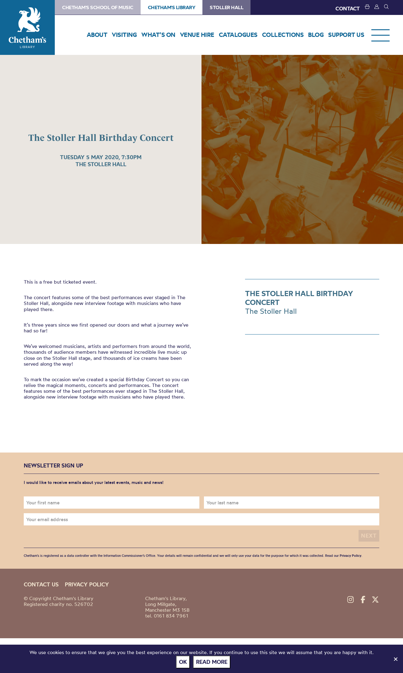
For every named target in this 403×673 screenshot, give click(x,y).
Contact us (41, 584)
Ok (183, 661)
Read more (211, 661)
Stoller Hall (226, 7)
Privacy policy (87, 584)
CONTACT (347, 8)
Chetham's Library (27, 27)
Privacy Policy (350, 555)
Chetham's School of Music (97, 7)
